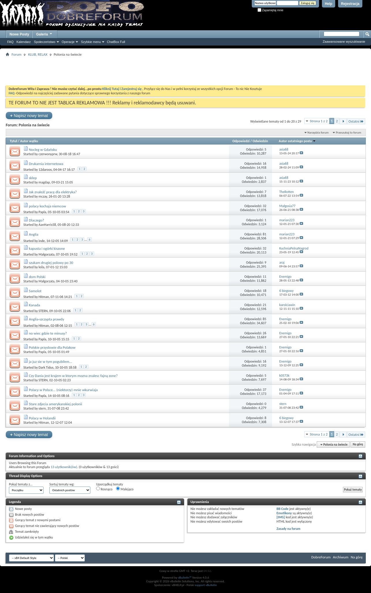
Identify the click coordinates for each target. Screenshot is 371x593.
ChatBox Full (116, 42)
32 (264, 206)
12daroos (45, 170)
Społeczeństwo (44, 42)
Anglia (33, 234)
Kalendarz (23, 42)
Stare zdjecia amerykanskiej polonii (55, 404)
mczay (43, 196)
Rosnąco (104, 489)
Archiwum (340, 557)
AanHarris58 (47, 225)
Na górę (358, 444)
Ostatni (356, 121)
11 (264, 277)
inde (42, 241)
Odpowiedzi (241, 141)
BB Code (282, 509)
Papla (42, 212)
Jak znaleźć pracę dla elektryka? (53, 192)
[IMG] (281, 517)
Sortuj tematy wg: (61, 484)
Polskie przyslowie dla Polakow (52, 347)
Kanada (34, 305)
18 (264, 291)
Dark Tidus (46, 367)
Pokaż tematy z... (21, 484)
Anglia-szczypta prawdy (46, 319)
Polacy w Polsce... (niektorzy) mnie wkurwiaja (63, 390)
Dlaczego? (36, 220)
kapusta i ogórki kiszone (47, 248)
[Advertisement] (186, 71)
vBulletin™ (184, 577)
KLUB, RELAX (37, 54)
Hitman (44, 297)
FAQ (10, 42)
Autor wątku (29, 141)
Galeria (44, 34)
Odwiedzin (260, 141)
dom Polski (37, 277)
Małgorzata (47, 254)
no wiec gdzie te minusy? (48, 333)
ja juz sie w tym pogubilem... (50, 361)
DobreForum (321, 557)
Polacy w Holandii (42, 418)
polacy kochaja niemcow (47, 206)
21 (264, 305)
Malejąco (124, 489)
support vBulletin (206, 585)
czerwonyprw (48, 154)
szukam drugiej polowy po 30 (51, 262)
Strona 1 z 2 (319, 121)
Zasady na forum (289, 529)
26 (264, 333)
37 (264, 390)
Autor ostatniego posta (297, 141)
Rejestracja (350, 4)
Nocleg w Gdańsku (43, 149)
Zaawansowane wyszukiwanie (344, 41)
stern (42, 408)
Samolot (35, 291)
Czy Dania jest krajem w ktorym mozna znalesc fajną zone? (73, 376)
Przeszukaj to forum (348, 132)
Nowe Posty (19, 34)
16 (264, 164)
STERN (43, 311)
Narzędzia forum (318, 132)
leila (41, 267)
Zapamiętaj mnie (271, 10)
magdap (44, 182)
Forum (16, 54)
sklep (33, 178)
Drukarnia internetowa (46, 164)
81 (264, 234)
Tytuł (13, 141)
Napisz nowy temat (29, 115)
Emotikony (284, 513)
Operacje (68, 42)
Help (328, 4)
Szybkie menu (91, 42)
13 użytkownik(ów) (64, 467)
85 (264, 319)
